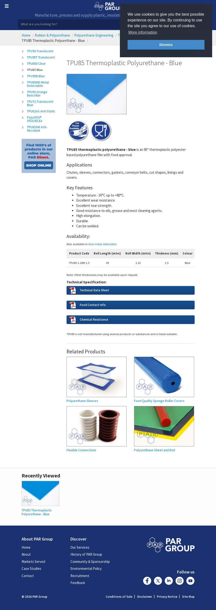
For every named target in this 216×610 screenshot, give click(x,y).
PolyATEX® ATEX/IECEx (34, 119)
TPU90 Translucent (40, 51)
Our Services (79, 547)
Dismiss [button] (166, 45)
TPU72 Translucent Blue (40, 103)
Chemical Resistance (94, 319)
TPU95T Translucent (41, 57)
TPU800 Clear (36, 63)
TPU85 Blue (35, 70)
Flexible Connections (81, 450)
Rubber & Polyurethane (52, 35)
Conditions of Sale (119, 597)
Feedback (77, 582)
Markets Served (33, 561)
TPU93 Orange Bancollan (37, 93)
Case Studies (31, 568)
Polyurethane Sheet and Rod (154, 450)
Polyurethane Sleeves (82, 401)
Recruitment (79, 575)
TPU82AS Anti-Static (41, 111)
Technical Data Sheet (94, 290)
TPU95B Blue (36, 76)
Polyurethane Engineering (93, 35)
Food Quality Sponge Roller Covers (159, 401)
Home (26, 35)
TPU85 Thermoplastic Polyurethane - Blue (37, 512)
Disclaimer (144, 597)
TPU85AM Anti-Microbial (37, 129)
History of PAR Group (86, 554)
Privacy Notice (167, 597)
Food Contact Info (93, 305)
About (26, 554)
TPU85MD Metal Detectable (38, 84)
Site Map (188, 597)
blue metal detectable (102, 244)
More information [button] (142, 32)
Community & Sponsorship (90, 561)
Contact (28, 575)
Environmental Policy (86, 568)
